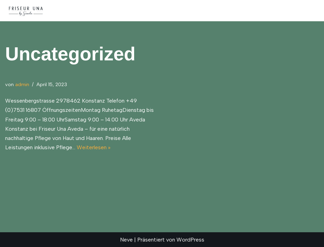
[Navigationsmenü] (311, 10)
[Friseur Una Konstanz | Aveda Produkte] (25, 10)
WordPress (190, 239)
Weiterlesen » (93, 147)
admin (22, 84)
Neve (126, 239)
